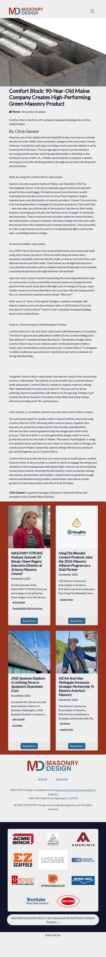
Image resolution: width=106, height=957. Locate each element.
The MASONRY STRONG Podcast (27, 608)
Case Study (17, 725)
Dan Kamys (65, 723)
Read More (29, 620)
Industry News (66, 599)
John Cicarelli (18, 719)
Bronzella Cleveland (33, 111)
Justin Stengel (18, 602)
